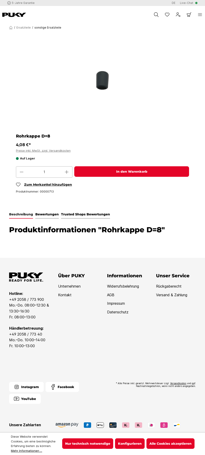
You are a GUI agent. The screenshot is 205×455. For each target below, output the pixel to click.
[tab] (21, 214)
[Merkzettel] (167, 15)
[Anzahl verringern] (21, 172)
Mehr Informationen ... (26, 450)
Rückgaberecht (169, 286)
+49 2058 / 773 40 (25, 334)
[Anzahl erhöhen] (66, 172)
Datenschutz (117, 312)
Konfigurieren (130, 444)
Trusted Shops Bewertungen (85, 214)
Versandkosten (178, 383)
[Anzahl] (44, 172)
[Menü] (200, 15)
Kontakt (65, 295)
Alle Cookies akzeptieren (170, 444)
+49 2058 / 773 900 (26, 299)
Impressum (116, 303)
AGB (110, 295)
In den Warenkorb (131, 171)
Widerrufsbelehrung (123, 286)
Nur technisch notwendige (87, 444)
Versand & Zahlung (171, 295)
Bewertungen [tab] (47, 214)
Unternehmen (69, 286)
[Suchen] (156, 15)
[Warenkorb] (189, 15)
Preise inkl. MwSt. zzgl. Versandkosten (43, 150)
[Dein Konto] (178, 15)
